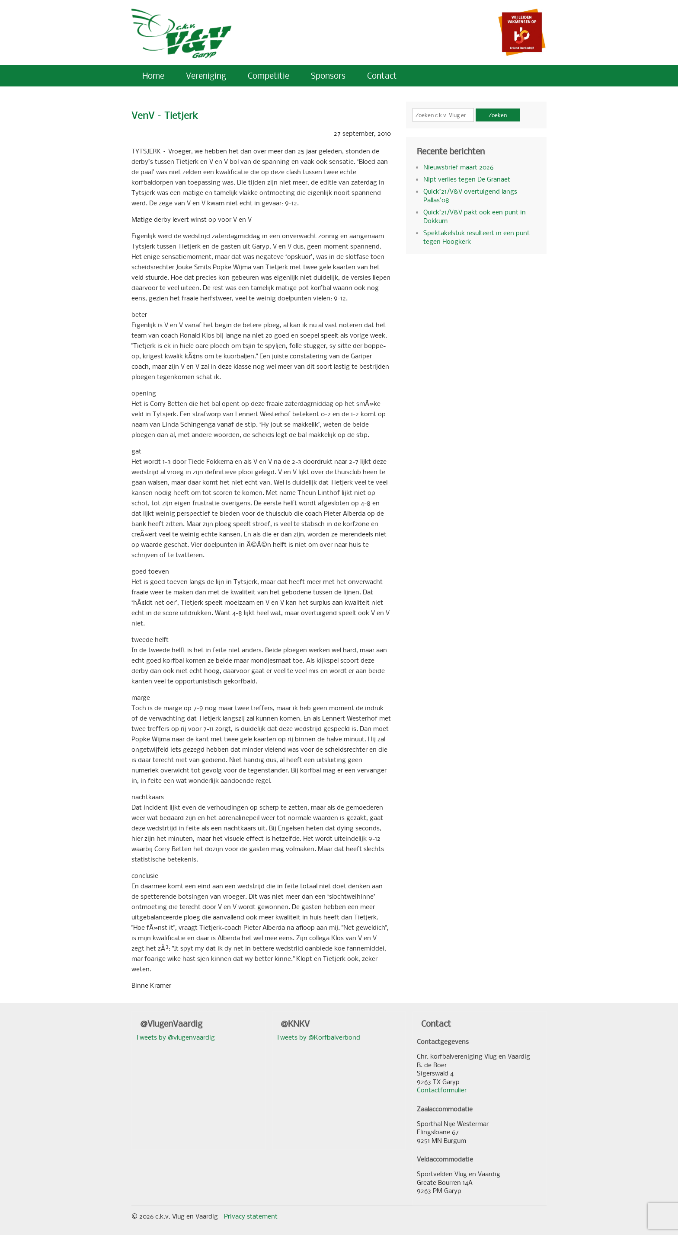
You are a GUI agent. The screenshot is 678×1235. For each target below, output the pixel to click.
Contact (382, 75)
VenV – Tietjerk (164, 115)
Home (153, 75)
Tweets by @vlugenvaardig (175, 1037)
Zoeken (498, 115)
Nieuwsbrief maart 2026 (458, 167)
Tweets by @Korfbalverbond (318, 1037)
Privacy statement (251, 1216)
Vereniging (206, 75)
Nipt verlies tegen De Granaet (466, 179)
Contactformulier (442, 1089)
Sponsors (328, 75)
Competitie (268, 75)
